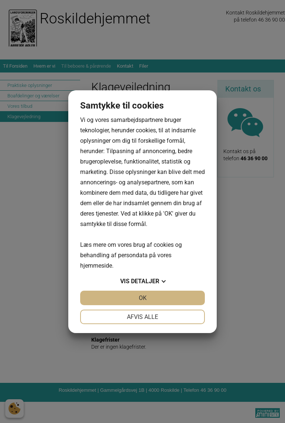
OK (143, 297)
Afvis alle (142, 316)
